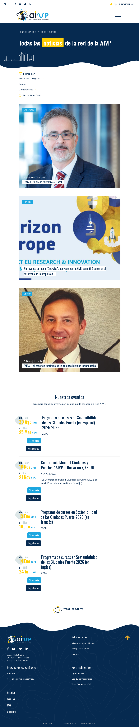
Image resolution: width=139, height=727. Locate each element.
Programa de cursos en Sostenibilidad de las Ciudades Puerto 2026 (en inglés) (69, 563)
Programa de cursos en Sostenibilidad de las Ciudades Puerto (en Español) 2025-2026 (70, 423)
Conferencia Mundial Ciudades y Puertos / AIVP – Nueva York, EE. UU (67, 465)
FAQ (9, 705)
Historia (75, 654)
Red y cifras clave (80, 648)
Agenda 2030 (78, 673)
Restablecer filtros (30, 95)
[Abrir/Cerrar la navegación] (118, 15)
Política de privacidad (67, 723)
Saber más (34, 441)
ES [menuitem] (5, 4)
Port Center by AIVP (81, 684)
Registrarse (33, 449)
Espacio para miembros (123, 4)
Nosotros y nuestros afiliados (21, 667)
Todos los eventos (73, 610)
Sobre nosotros (79, 637)
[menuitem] (5, 4)
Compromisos (26, 89)
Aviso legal (48, 723)
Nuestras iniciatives (81, 667)
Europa (23, 83)
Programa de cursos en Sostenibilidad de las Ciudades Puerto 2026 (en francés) (69, 518)
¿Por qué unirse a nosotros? (20, 678)
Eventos (11, 699)
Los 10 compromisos (82, 678)
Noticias (11, 692)
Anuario (11, 673)
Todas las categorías (30, 78)
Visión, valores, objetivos (84, 643)
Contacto (12, 712)
